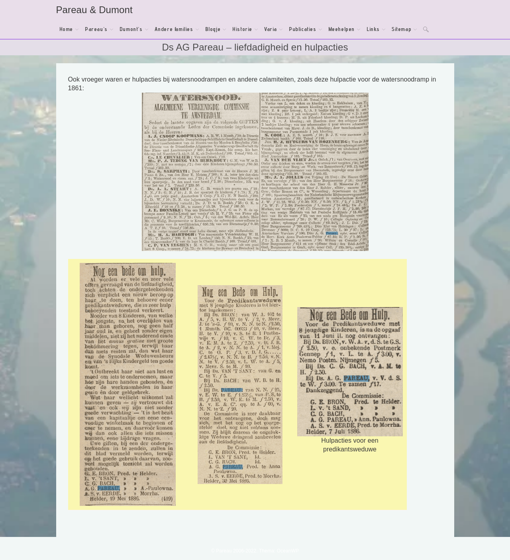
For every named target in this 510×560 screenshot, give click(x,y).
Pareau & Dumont (94, 9)
